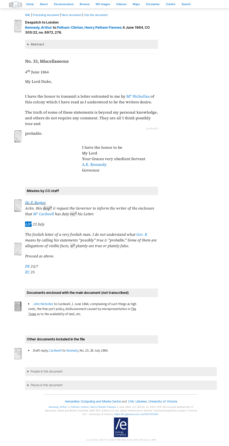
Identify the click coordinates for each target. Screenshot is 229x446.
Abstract (37, 44)
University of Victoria (162, 401)
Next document (71, 15)
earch (186, 4)
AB (28, 224)
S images (103, 4)
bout (44, 4)
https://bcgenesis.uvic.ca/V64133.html (136, 414)
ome (30, 4)
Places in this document (46, 385)
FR (27, 266)
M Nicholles (138, 96)
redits (170, 4)
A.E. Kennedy (94, 164)
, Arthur (38, 27)
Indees (121, 4)
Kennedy (72, 350)
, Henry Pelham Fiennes (89, 27)
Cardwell (55, 350)
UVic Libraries (137, 401)
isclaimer (153, 4)
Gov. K (141, 234)
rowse (85, 4)
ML (27, 15)
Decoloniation (64, 4)
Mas (136, 4)
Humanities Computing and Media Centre (93, 401)
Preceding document (46, 15)
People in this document (47, 371)
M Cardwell (43, 214)
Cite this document (96, 15)
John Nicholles (43, 304)
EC (27, 272)
